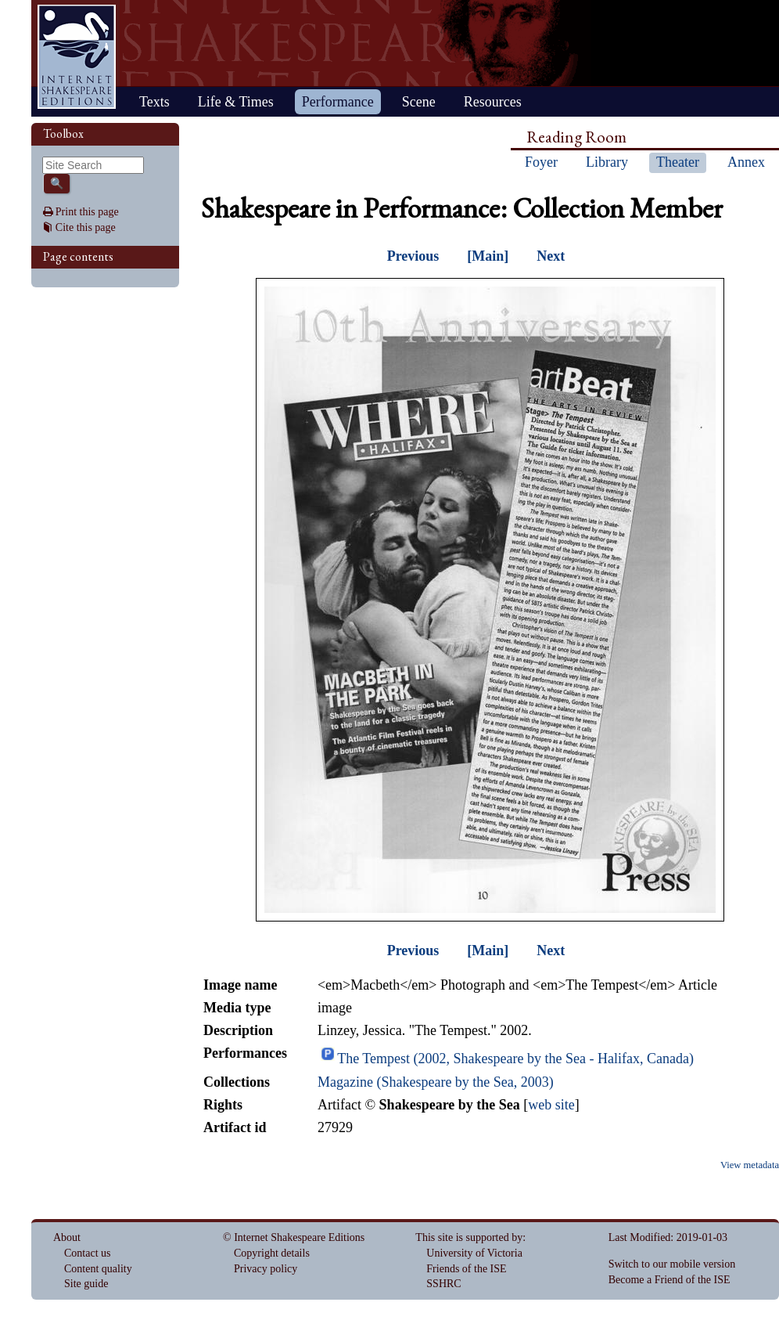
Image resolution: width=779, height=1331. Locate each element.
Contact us (87, 1253)
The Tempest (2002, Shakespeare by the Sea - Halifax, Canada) (515, 1058)
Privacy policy (265, 1269)
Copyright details (272, 1253)
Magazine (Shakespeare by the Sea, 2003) (436, 1082)
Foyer (541, 162)
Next (551, 256)
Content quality (98, 1269)
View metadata (749, 1165)
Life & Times (236, 102)
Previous (413, 256)
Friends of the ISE (466, 1269)
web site (551, 1105)
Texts (154, 102)
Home (77, 57)
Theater (677, 162)
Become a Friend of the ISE (669, 1280)
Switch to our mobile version (672, 1264)
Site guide (86, 1284)
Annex (746, 162)
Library (607, 162)
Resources (493, 102)
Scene (419, 102)
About (67, 1237)
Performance (338, 102)
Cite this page (86, 227)
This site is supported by (468, 1237)
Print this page (87, 212)
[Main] (487, 256)
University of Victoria (474, 1253)
